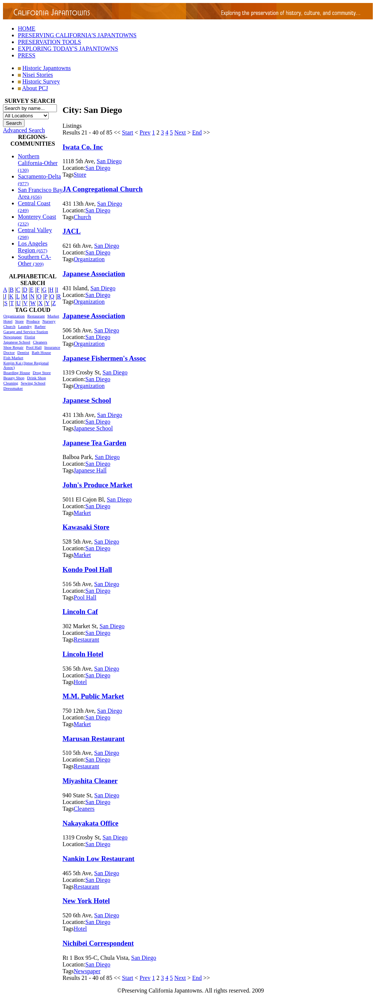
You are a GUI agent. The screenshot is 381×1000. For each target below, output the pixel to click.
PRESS (26, 55)
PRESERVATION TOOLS (49, 42)
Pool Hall (34, 347)
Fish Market (13, 357)
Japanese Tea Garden (94, 443)
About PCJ (35, 88)
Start (127, 132)
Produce (33, 321)
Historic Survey (41, 81)
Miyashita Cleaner (90, 781)
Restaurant (36, 316)
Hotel (7, 321)
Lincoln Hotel (83, 654)
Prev (145, 132)
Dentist (23, 352)
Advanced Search (24, 130)
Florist (29, 337)
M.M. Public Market (93, 696)
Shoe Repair (13, 347)
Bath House (41, 352)
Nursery (48, 321)
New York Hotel (86, 901)
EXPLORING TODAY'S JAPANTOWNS (68, 48)
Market (53, 316)
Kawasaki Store (86, 527)
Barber (40, 326)
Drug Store (42, 372)
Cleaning (10, 383)
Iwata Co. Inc (83, 147)
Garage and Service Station (25, 331)
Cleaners (40, 342)
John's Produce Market (97, 485)
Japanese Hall (90, 470)
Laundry (25, 326)
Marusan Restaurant (94, 739)
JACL (72, 231)
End (197, 132)
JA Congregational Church (103, 189)
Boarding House (16, 372)
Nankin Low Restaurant (98, 859)
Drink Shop (36, 378)
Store (19, 321)
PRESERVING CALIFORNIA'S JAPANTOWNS (77, 35)
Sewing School (33, 383)
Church (9, 326)
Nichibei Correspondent (98, 943)
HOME (26, 28)
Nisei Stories (37, 75)
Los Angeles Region (33, 246)
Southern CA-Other (34, 260)
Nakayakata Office (90, 823)
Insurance (52, 347)
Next (180, 132)
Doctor (9, 352)
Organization (14, 316)
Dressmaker (13, 388)
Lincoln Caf (80, 611)
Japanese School (16, 342)
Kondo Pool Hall (87, 569)
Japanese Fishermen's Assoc (104, 358)
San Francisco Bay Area (40, 193)
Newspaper (12, 337)
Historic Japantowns (46, 68)
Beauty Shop (14, 378)
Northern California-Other (38, 163)
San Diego (109, 161)
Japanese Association (94, 274)
